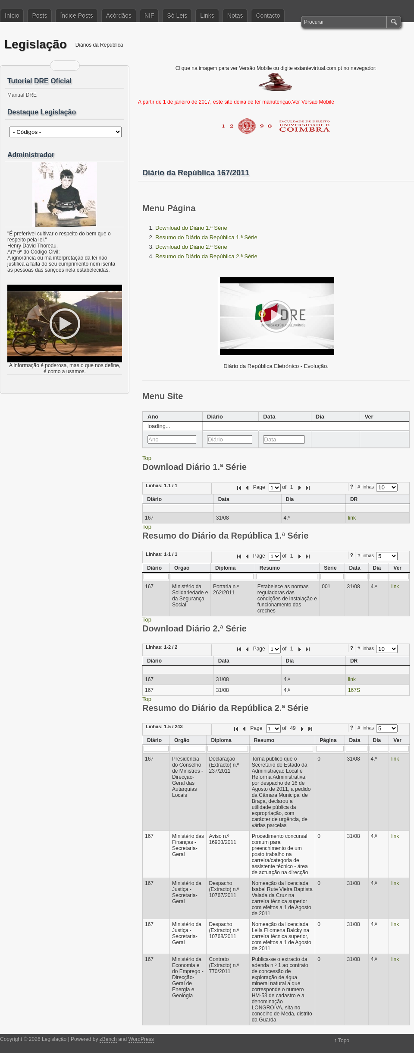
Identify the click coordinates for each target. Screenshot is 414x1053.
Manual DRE (22, 95)
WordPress (141, 1039)
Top (146, 458)
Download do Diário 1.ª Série (191, 228)
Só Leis (177, 15)
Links (207, 15)
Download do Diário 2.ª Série (191, 247)
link (352, 518)
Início (12, 15)
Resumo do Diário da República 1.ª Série (206, 237)
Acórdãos (119, 15)
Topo (343, 1040)
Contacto (268, 15)
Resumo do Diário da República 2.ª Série (206, 256)
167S (354, 690)
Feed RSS (59, 65)
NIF (149, 15)
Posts (39, 15)
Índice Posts (76, 15)
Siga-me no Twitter (70, 65)
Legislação (35, 44)
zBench (108, 1039)
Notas (235, 15)
